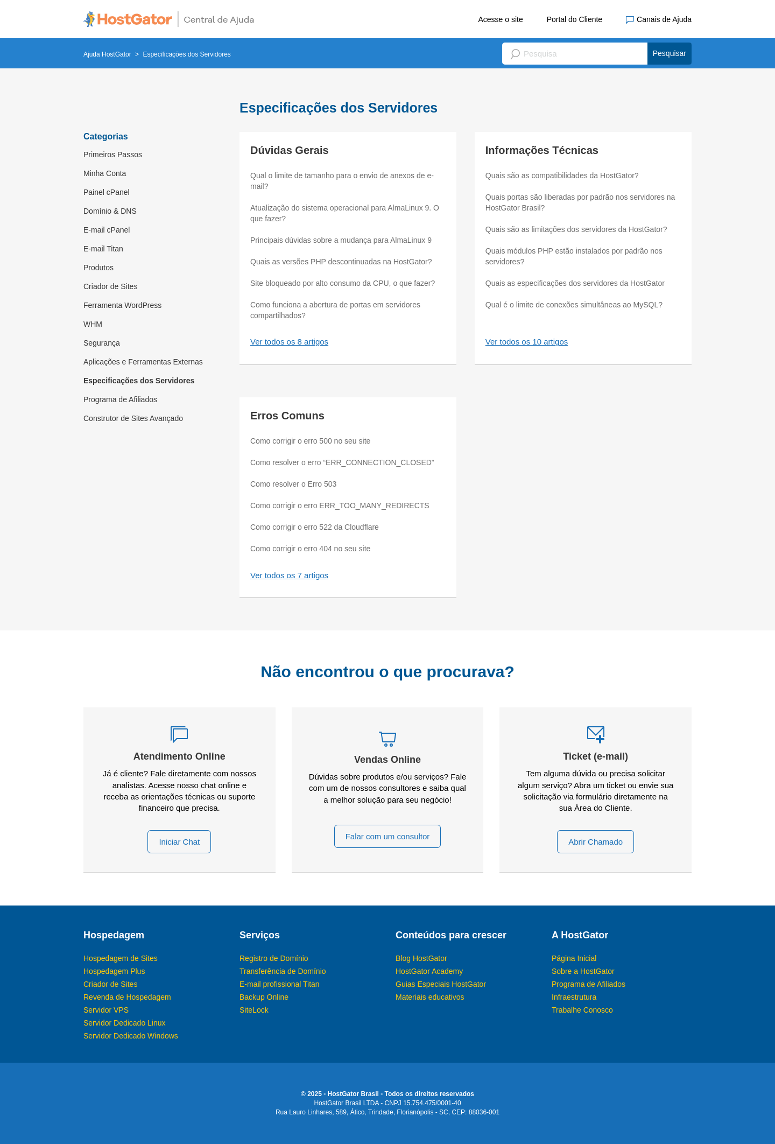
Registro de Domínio (273, 958)
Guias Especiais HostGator (441, 984)
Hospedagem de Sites (120, 958)
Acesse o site (500, 19)
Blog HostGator (421, 958)
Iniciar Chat (179, 841)
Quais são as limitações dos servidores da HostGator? (576, 229)
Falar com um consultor (388, 836)
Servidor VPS (106, 1010)
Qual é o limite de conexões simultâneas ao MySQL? (574, 304)
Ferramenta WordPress (122, 305)
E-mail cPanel (106, 230)
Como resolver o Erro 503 (293, 484)
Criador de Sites (110, 286)
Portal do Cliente (575, 19)
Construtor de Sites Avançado (133, 418)
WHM (92, 324)
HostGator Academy (429, 971)
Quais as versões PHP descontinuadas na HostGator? (341, 261)
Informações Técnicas (541, 150)
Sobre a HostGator (583, 971)
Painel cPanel (106, 192)
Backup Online (263, 997)
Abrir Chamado (595, 841)
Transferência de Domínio (282, 971)
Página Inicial (574, 958)
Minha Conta (104, 173)
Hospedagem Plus (114, 971)
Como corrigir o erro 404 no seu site (310, 548)
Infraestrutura (574, 997)
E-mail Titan (103, 248)
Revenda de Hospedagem (127, 997)
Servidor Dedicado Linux (124, 1023)
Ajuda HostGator (107, 54)
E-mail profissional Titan (279, 984)
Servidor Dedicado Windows (130, 1035)
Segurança (101, 343)
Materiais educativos (430, 997)
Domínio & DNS (110, 211)
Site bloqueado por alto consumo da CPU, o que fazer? (342, 283)
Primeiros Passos (112, 154)
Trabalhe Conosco (582, 1010)
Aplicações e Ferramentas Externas (143, 361)
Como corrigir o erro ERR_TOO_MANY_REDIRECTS (339, 505)
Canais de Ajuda (659, 19)
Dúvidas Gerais (289, 150)
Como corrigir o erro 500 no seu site (310, 441)
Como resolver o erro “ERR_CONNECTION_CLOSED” (342, 462)
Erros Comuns (287, 416)
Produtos (98, 267)
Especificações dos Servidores (138, 380)
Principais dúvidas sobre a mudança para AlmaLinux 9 (341, 240)
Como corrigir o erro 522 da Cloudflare (314, 527)
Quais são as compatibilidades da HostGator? (562, 175)
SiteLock (254, 1010)
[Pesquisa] (597, 54)
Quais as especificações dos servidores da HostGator (575, 283)
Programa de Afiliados (120, 399)
